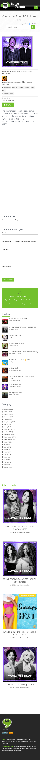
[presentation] (18, 272)
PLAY (7, 105)
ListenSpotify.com (8, 746)
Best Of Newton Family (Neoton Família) (24, 352)
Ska (6, 459)
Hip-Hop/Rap (10, 439)
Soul (7, 462)
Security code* (6, 266)
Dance (21, 87)
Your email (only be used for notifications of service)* (19, 241)
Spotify (4, 739)
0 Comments (6, 73)
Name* (4, 233)
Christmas (8, 417)
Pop (3, 90)
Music (25, 24)
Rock (7, 457)
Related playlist (8, 93)
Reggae (8, 454)
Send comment (8, 280)
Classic (8, 419)
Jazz (7, 447)
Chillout (14, 87)
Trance (8, 467)
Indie (32, 87)
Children (8, 412)
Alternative (7, 87)
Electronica (9, 429)
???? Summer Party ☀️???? (20, 360)
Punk (7, 452)
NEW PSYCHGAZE (17, 343)
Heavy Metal (10, 437)
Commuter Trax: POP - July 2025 (20, 685)
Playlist (32, 24)
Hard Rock (9, 434)
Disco (7, 427)
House (8, 442)
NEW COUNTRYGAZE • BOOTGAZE (23, 327)
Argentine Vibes (17, 393)
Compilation (9, 422)
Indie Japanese (16, 335)
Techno (8, 464)
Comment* (5, 249)
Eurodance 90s (16, 384)
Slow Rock (14, 368)
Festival (27, 87)
